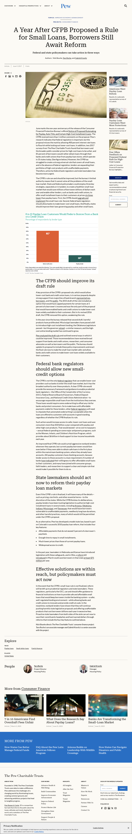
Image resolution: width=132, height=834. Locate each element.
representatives (83, 298)
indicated (50, 460)
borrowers (40, 301)
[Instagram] (105, 808)
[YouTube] (115, 808)
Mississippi (48, 508)
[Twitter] (112, 808)
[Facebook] (101, 808)
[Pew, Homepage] (66, 5)
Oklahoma (86, 506)
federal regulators (79, 409)
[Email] (118, 199)
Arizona (78, 506)
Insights (66, 781)
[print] (20, 76)
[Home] (23, 775)
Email (110, 195)
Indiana (39, 508)
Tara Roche (38, 666)
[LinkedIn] (109, 808)
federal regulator (65, 381)
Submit (118, 205)
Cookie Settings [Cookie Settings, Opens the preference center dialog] (98, 829)
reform (80, 555)
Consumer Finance (35, 689)
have (43, 460)
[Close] (128, 829)
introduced (41, 558)
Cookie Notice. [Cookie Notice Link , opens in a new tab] (39, 833)
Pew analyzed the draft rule (48, 335)
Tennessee (62, 508)
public (55, 301)
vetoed (62, 328)
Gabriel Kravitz (96, 666)
